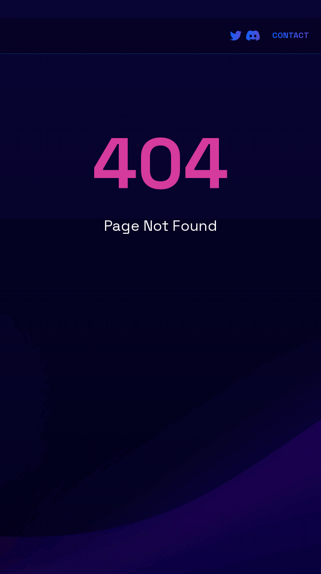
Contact (290, 35)
